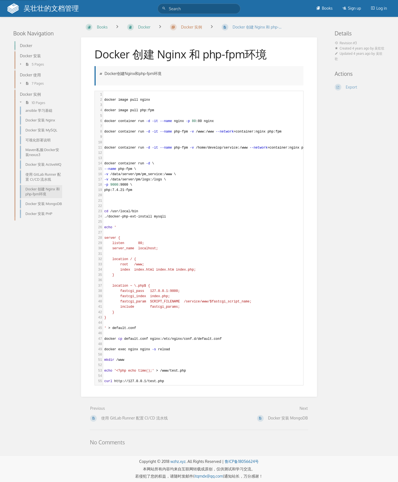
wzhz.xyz (177, 461)
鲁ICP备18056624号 (242, 461)
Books (324, 8)
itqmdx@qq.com (208, 476)
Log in (379, 8)
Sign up (351, 8)
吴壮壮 (379, 48)
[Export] (359, 87)
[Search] (164, 8)
